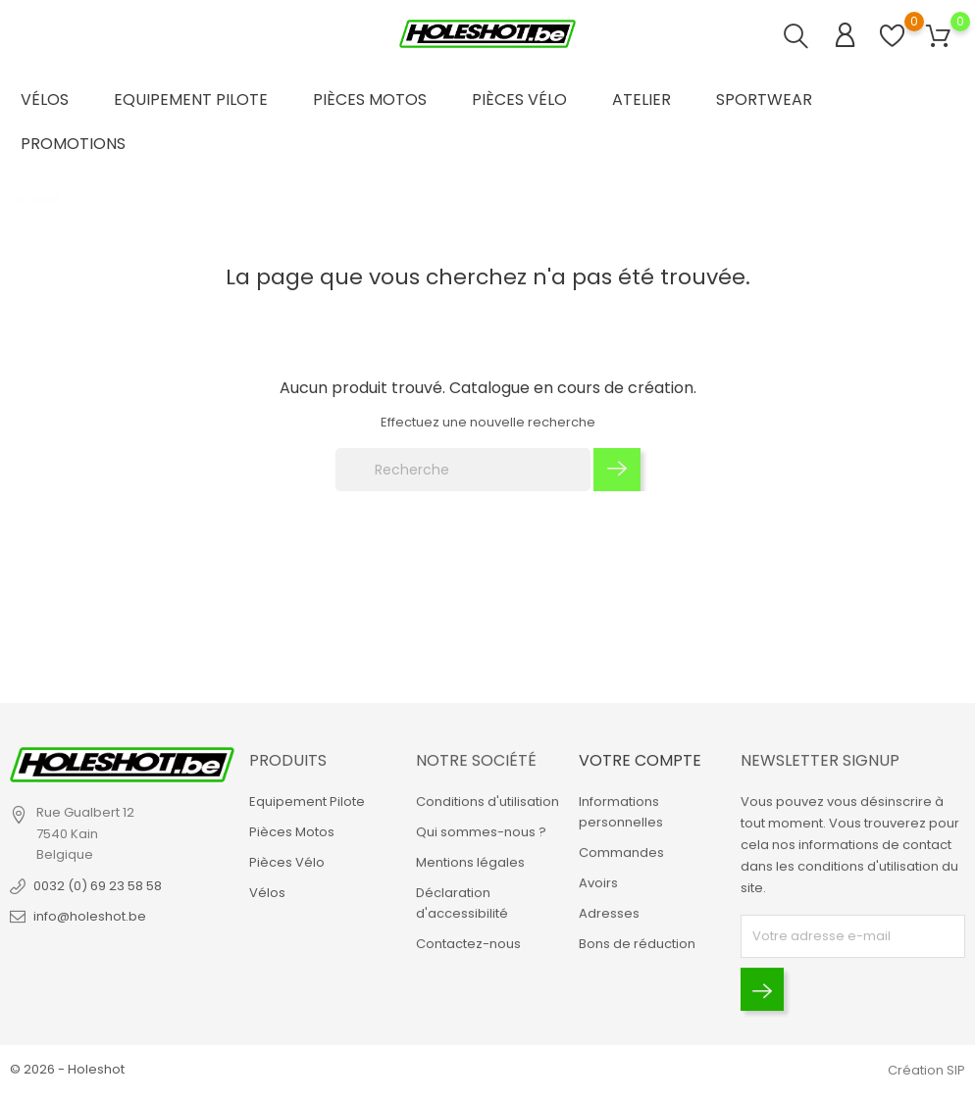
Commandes (621, 852)
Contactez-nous (468, 943)
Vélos (45, 99)
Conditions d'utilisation (487, 801)
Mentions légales (470, 862)
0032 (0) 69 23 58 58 (97, 885)
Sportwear (764, 99)
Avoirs (598, 883)
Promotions (73, 143)
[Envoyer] (762, 989)
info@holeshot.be (89, 916)
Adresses (609, 913)
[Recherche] (462, 469)
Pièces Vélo (519, 99)
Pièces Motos (370, 99)
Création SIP (926, 1070)
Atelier (641, 99)
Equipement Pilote (191, 99)
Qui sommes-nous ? (481, 832)
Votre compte (640, 760)
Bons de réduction (637, 943)
